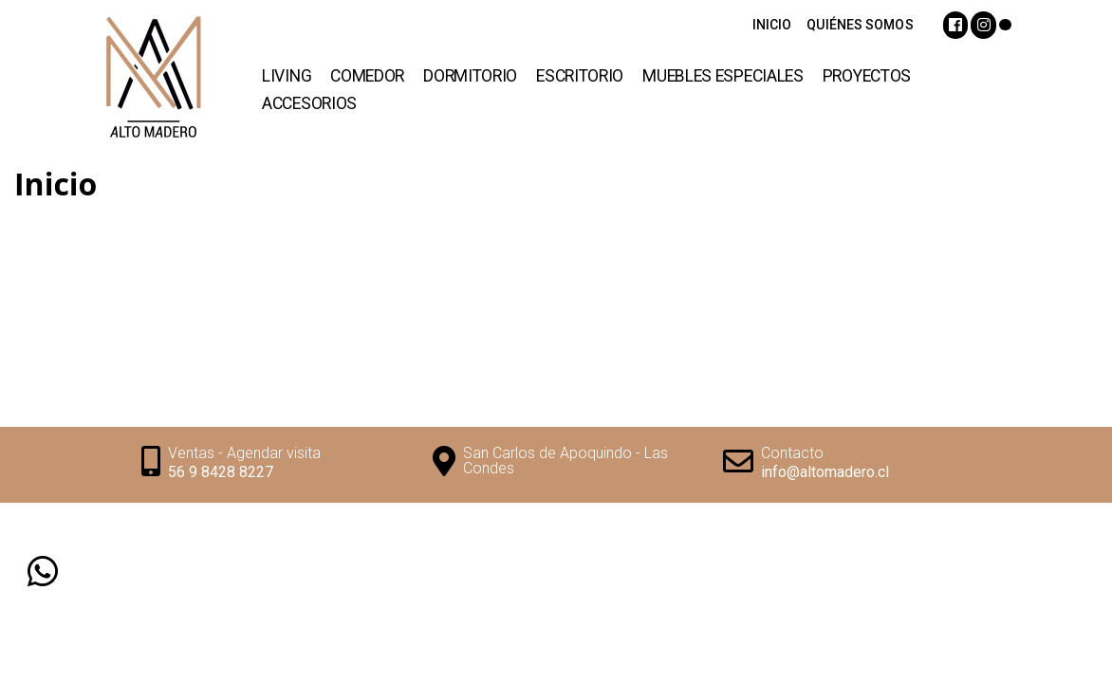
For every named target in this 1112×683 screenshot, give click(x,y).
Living (286, 75)
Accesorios (309, 103)
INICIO (772, 24)
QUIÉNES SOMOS (859, 24)
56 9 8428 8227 (220, 472)
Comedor (367, 75)
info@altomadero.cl (825, 472)
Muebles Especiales (723, 75)
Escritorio (579, 75)
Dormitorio (470, 75)
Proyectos (867, 75)
